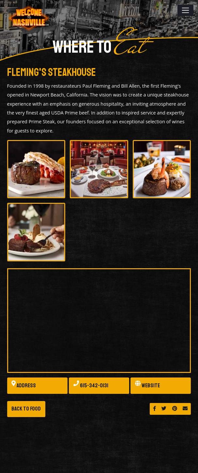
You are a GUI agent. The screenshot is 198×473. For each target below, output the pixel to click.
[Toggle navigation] (185, 10)
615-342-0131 (90, 385)
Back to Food (26, 408)
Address (23, 385)
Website (147, 385)
